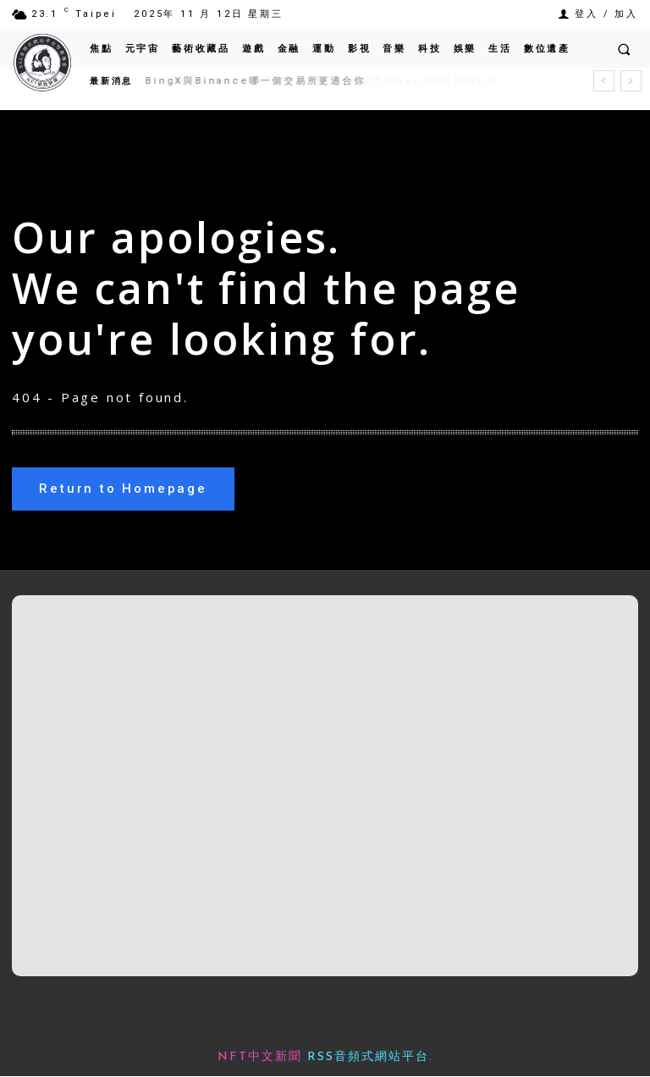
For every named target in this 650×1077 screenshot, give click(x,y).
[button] (624, 49)
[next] (631, 80)
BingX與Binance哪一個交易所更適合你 (256, 80)
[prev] (603, 80)
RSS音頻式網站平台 (368, 1058)
